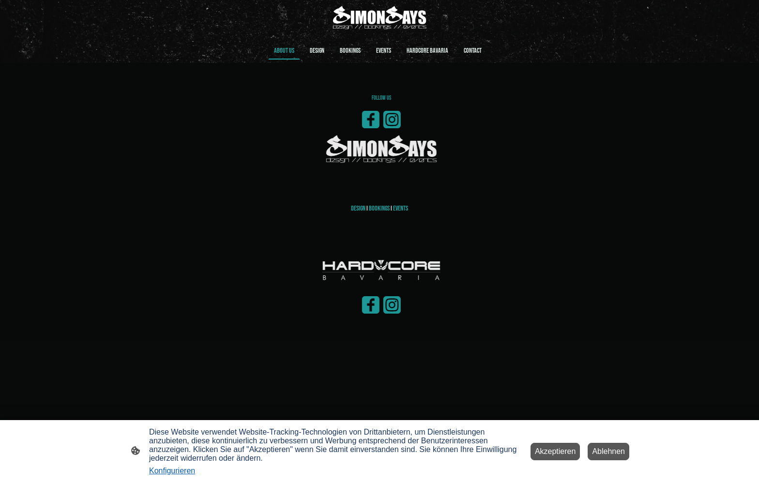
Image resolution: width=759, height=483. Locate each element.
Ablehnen (608, 451)
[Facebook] (379, 119)
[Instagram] (400, 119)
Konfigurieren (172, 471)
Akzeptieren (555, 451)
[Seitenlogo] (379, 18)
